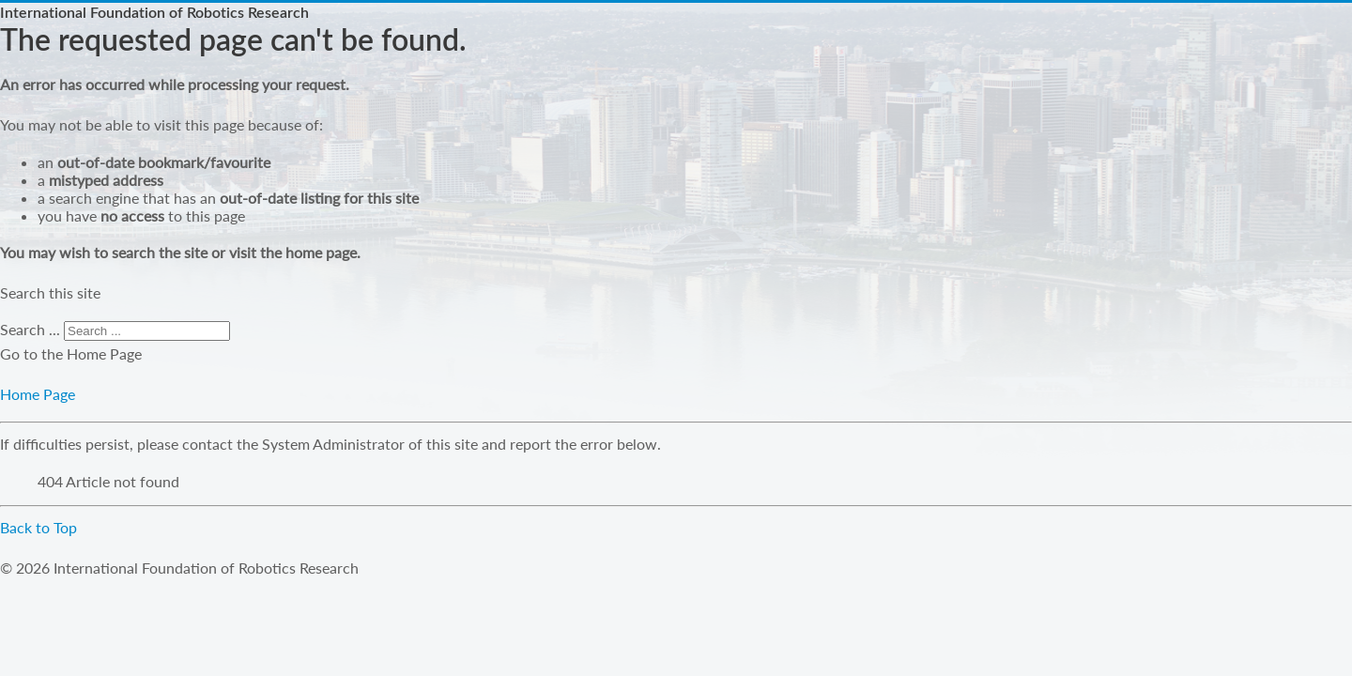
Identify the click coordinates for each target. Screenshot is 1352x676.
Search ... (30, 329)
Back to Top (38, 527)
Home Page (37, 394)
